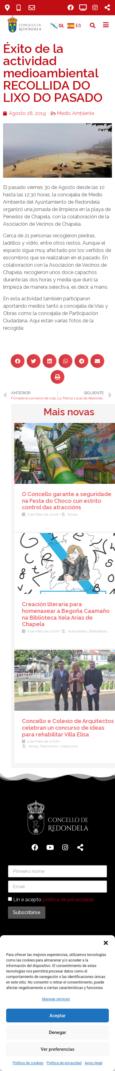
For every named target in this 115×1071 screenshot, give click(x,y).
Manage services (56, 999)
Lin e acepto (53, 899)
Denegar (57, 1032)
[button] (106, 943)
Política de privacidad (64, 1063)
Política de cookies (28, 1063)
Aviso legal (93, 1063)
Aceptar (57, 1015)
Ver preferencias (57, 1049)
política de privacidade (68, 899)
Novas (93, 746)
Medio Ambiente (67, 113)
